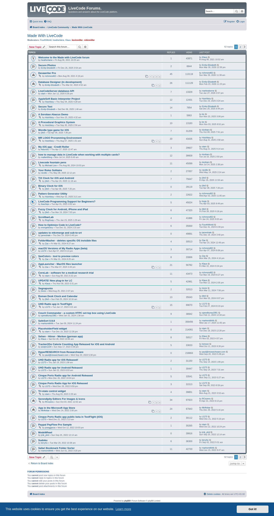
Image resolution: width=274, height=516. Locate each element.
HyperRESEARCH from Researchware (60, 352)
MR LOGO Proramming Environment (60, 137)
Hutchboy (49, 102)
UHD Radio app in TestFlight (55, 304)
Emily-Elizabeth (48, 68)
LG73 (43, 251)
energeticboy (47, 227)
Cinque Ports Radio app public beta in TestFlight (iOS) (70, 416)
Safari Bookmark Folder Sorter (56, 448)
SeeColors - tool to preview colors (58, 256)
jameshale (46, 235)
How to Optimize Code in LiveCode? (59, 225)
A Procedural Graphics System (56, 122)
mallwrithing (46, 157)
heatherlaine (58, 40)
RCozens (49, 402)
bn (203, 114)
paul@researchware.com (56, 355)
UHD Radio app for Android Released (60, 367)
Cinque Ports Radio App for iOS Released (63, 383)
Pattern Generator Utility (52, 193)
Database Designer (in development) (60, 82)
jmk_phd (45, 435)
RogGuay (49, 220)
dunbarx (206, 130)
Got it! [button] (253, 509)
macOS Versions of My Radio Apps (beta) (62, 248)
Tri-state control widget (52, 391)
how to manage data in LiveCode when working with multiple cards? (79, 154)
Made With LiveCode (45, 36)
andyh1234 (46, 347)
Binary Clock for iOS (50, 185)
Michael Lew (51, 165)
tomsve (205, 344)
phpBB (127, 501)
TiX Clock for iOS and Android (56, 178)
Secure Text (45, 106)
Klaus (68, 40)
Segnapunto (45, 288)
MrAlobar (45, 410)
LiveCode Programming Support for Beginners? (66, 201)
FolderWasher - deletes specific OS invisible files (67, 240)
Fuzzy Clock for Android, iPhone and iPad (63, 209)
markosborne (208, 91)
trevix (43, 291)
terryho (44, 443)
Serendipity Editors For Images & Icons (61, 398)
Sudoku (42, 440)
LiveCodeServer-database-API (56, 91)
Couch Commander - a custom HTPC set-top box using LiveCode (77, 313)
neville (44, 173)
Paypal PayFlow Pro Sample (55, 424)
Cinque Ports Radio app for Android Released (65, 375)
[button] (245, 47)
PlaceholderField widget (52, 328)
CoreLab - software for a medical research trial (66, 272)
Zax (47, 243)
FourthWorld (46, 40)
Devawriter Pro (47, 73)
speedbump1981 (49, 315)
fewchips (45, 204)
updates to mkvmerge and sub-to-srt (60, 232)
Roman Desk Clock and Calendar (58, 296)
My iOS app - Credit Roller (53, 146)
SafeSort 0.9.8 (46, 320)
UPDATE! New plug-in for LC (55, 280)
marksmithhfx (47, 323)
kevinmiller (77, 40)
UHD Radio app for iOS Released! (58, 359)
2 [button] (240, 47)
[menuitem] (47, 21)
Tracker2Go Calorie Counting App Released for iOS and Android (76, 344)
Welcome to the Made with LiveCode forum (63, 57)
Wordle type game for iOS (53, 130)
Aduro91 (45, 149)
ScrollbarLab (46, 217)
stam (43, 93)
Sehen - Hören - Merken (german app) (60, 336)
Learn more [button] (123, 509)
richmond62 (50, 76)
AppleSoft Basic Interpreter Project (59, 98)
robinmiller (89, 40)
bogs (204, 201)
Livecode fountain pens (52, 162)
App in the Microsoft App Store (56, 407)
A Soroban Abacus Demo (53, 114)
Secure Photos (47, 65)
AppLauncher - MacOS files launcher (60, 264)
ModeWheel (45, 432)
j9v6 (43, 132)
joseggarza (50, 427)
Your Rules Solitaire (50, 170)
